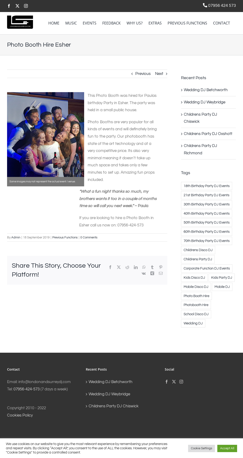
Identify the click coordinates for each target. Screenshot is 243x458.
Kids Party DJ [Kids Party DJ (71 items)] (221, 277)
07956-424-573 (26, 389)
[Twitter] (174, 382)
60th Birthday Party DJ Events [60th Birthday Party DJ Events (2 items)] (207, 231)
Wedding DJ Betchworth (206, 90)
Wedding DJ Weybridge (204, 102)
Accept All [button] (227, 448)
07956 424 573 (221, 5)
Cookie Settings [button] (201, 448)
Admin (15, 237)
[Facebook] (167, 382)
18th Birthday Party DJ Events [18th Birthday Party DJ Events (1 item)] (207, 186)
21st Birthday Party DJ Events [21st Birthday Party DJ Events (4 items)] (206, 195)
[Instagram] (181, 382)
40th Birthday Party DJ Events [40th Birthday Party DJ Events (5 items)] (207, 213)
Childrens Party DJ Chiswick (114, 406)
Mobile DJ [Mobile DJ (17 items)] (222, 287)
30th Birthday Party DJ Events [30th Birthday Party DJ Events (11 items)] (207, 204)
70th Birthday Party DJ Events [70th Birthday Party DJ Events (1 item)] (207, 241)
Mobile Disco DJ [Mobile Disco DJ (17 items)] (196, 287)
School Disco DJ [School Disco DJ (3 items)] (196, 314)
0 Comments (88, 237)
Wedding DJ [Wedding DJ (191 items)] (193, 323)
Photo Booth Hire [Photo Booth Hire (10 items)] (196, 296)
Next (159, 74)
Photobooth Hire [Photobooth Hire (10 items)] (196, 305)
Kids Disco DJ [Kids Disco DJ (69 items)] (194, 277)
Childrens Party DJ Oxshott (208, 134)
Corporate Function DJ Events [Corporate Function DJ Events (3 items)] (207, 268)
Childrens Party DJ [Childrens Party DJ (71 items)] (198, 259)
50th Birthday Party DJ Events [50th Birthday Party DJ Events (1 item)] (207, 222)
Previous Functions (65, 237)
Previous (143, 74)
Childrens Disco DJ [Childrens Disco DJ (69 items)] (198, 250)
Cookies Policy (20, 415)
